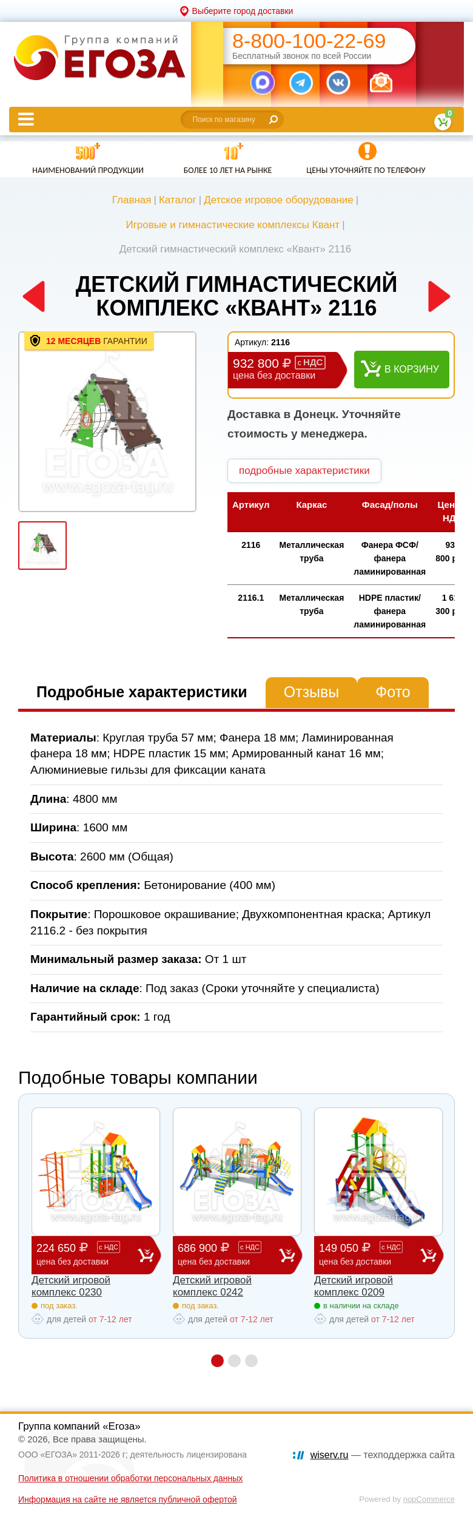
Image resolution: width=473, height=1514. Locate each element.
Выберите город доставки (243, 11)
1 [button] (217, 1360)
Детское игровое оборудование (279, 200)
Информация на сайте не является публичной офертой (127, 1499)
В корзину (411, 369)
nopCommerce (429, 1499)
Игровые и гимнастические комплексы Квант (233, 225)
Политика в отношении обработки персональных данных (130, 1478)
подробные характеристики (304, 470)
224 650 (87, 1254)
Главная (132, 200)
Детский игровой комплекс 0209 (353, 1286)
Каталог (177, 200)
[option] (107, 422)
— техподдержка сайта (382, 1455)
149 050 (369, 1254)
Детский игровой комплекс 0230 (71, 1286)
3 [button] (251, 1360)
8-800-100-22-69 (309, 41)
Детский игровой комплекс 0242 (212, 1286)
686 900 (228, 1254)
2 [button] (234, 1360)
